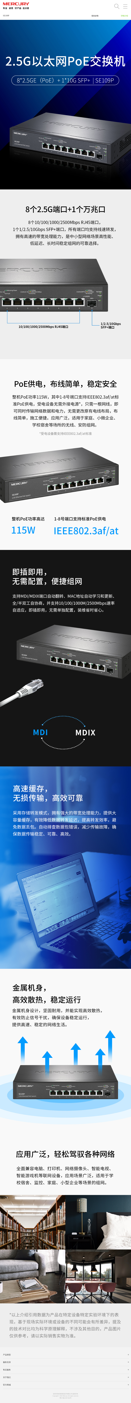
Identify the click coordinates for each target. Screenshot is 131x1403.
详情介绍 (124, 16)
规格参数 (95, 16)
